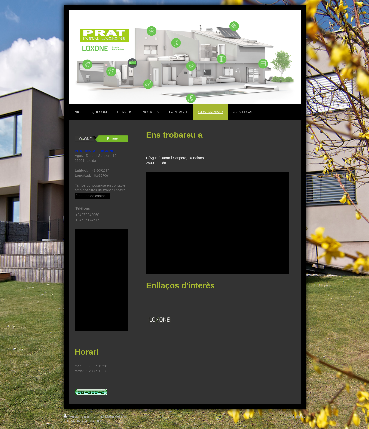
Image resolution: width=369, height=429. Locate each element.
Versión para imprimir (83, 416)
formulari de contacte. (93, 196)
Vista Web (297, 416)
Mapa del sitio (116, 416)
